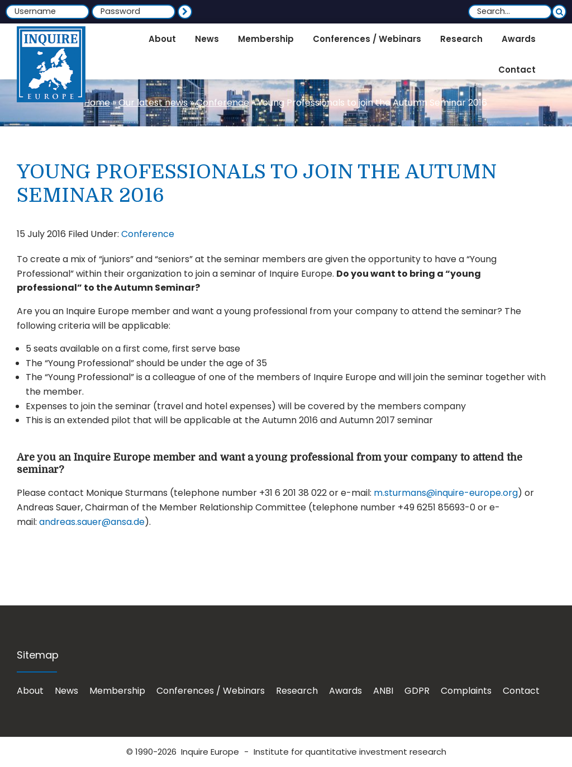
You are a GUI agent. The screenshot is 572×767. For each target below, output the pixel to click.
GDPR (417, 690)
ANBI (383, 690)
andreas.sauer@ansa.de (92, 521)
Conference (222, 102)
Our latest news (153, 102)
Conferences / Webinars (210, 690)
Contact (521, 690)
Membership (117, 690)
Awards (345, 690)
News (66, 690)
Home (97, 102)
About (30, 690)
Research (297, 690)
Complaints (466, 690)
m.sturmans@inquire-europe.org (446, 492)
